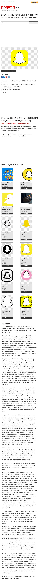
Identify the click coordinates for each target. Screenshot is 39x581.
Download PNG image (8, 70)
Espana (12, 1)
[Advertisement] (19, 36)
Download (7, 188)
